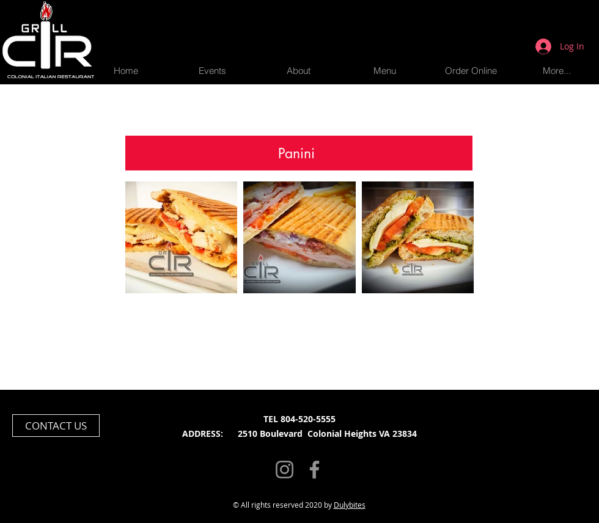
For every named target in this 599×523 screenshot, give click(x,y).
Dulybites (350, 505)
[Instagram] (284, 469)
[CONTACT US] (56, 425)
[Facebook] (314, 469)
